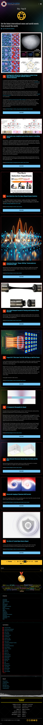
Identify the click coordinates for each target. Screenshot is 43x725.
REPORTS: (23, 711)
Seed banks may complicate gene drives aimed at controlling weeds (23, 137)
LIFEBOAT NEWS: (24, 704)
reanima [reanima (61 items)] (5, 589)
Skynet (4, 607)
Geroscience (5, 681)
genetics (22, 162)
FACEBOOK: (14, 704)
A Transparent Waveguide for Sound (16, 407)
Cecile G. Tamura (7, 648)
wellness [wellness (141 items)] (22, 591)
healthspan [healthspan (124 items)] (36, 587)
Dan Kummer (7, 644)
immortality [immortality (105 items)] (7, 588)
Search (40, 570)
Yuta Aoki (6, 650)
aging (4, 609)
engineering (20, 109)
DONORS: (18, 709)
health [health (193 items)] (32, 587)
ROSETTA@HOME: (14, 714)
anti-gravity (5, 612)
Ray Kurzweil (5, 604)
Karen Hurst (6, 641)
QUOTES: (23, 716)
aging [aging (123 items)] (4, 585)
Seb (5, 662)
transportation (25, 109)
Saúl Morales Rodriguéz (9, 109)
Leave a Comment (30, 109)
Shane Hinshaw (7, 654)
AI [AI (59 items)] (5, 585)
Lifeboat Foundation (8, 720)
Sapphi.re (18, 720)
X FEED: (15, 708)
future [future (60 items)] (25, 586)
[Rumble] (36, 720)
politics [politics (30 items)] (40, 588)
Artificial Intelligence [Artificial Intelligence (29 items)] (17, 585)
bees (3, 619)
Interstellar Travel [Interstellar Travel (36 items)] (12, 588)
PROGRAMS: (24, 713)
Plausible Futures (6, 686)
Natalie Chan (6, 659)
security (18, 549)
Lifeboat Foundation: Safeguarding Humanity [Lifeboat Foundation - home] (19, 4)
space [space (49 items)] (24, 589)
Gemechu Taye (7, 638)
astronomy (5, 615)
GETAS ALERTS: (24, 706)
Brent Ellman (6, 663)
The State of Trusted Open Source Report (18, 541)
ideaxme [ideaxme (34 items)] (4, 588)
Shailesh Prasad (7, 635)
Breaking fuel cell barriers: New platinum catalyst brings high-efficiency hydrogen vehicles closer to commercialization (22, 76)
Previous (10, 561)
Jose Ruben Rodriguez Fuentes (10, 642)
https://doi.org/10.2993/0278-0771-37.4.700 (12, 204)
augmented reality (6, 616)
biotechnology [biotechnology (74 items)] (35, 585)
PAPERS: (23, 714)
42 (32, 561)
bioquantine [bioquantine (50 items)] (22, 585)
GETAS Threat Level (21, 700)
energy (18, 109)
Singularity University (7, 606)
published (36, 81)
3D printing (5, 599)
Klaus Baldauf (7, 647)
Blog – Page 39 (21, 9)
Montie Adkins (7, 668)
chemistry (14, 109)
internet (14, 380)
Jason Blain (6, 666)
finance (19, 162)
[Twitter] (30, 720)
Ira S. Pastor (6, 669)
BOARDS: (23, 709)
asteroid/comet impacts (7, 614)
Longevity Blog (6, 682)
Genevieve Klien (7, 627)
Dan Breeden (6, 633)
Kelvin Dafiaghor (7, 639)
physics (14, 320)
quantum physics (21, 502)
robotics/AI (15, 549)
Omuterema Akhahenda (9, 645)
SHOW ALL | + (4, 673)
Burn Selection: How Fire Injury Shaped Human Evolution (22, 196)
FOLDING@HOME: (14, 713)
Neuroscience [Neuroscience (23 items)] (37, 588)
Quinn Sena (6, 632)
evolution (14, 206)
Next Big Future (6, 685)
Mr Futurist (5, 683)
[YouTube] (34, 720)
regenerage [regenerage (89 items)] (9, 589)
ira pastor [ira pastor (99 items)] (17, 588)
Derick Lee (6, 651)
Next (21, 563)
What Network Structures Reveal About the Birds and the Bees (22, 459)
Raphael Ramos (7, 656)
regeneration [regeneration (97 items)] (14, 589)
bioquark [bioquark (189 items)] (26, 585)
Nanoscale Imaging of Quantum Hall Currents (19, 494)
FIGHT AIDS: (15, 711)
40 (27, 561)
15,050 (36, 561)
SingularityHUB (6, 688)
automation (5, 617)
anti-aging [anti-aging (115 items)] (12, 585)
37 (20, 561)
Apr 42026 (4, 76)
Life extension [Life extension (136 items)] (23, 588)
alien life (4, 610)
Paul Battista (6, 636)
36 (17, 561)
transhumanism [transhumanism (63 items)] (37, 589)
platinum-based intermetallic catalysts (17, 99)
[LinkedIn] (32, 720)
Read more (21, 113)
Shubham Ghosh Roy (8, 630)
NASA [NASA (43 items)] (35, 588)
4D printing (5, 600)
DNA (3, 602)
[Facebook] (27, 720)
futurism (14, 273)
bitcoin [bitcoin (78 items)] (39, 585)
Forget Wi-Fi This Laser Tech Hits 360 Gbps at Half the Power (23, 357)
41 (29, 561)
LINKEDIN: (14, 706)
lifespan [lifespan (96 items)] (28, 588)
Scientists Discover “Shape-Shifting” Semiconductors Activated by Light (21, 264)
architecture (5, 613)
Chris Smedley (7, 671)
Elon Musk (5, 605)
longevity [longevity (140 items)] (32, 588)
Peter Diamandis (6, 601)
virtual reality (18, 380)
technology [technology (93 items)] (32, 589)
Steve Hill (6, 660)
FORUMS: (18, 716)
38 (22, 561)
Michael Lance (7, 665)
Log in (4, 29)
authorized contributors (10, 29)
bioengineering (15, 162)
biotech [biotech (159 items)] (31, 585)
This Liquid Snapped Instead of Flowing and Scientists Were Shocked (23, 311)
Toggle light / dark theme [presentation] (41, 4)
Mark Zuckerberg (6, 608)
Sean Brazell (6, 657)
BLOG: (23, 708)
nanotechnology (15, 502)
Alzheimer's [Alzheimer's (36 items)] (8, 585)
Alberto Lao (6, 653)
